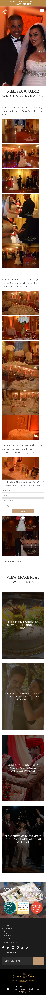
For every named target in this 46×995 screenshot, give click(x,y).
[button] (23, 482)
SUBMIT (23, 511)
